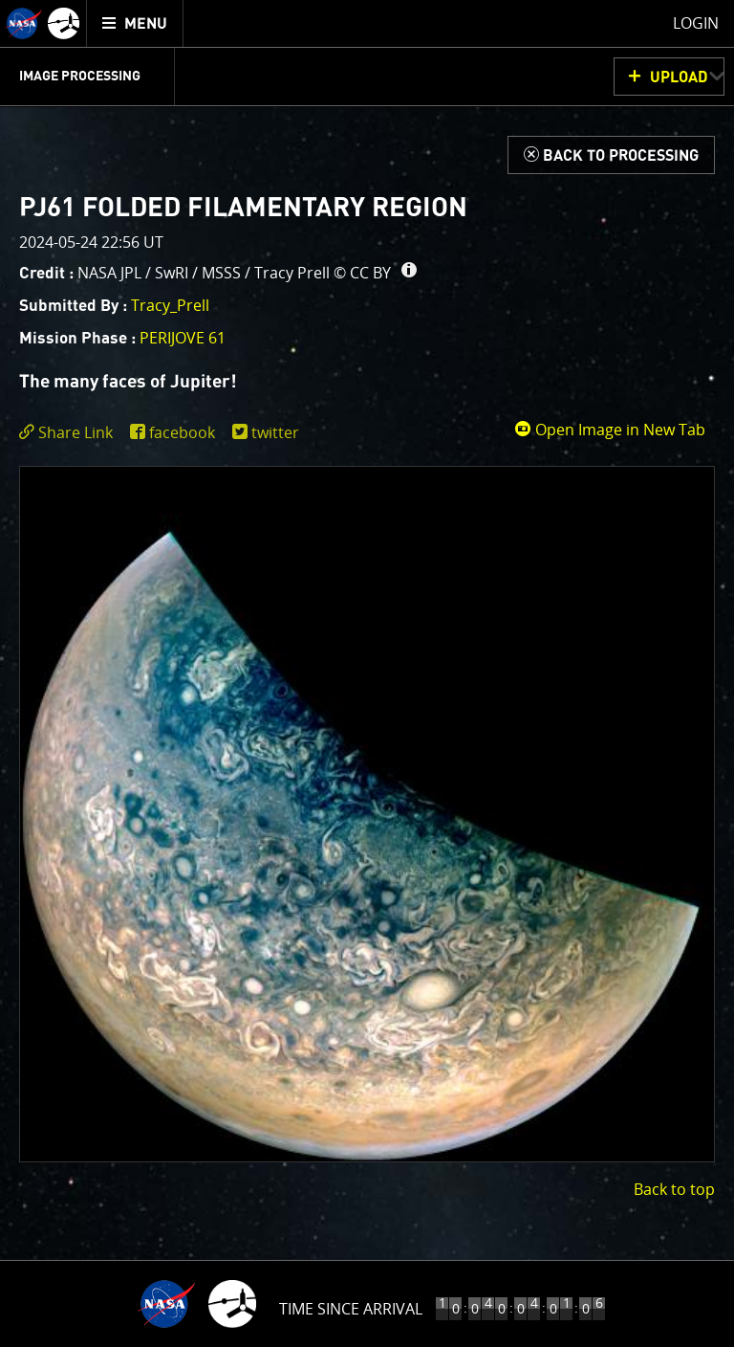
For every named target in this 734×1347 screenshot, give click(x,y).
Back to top (674, 1189)
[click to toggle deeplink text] (69, 433)
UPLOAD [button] (679, 77)
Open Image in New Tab (609, 429)
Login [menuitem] (696, 22)
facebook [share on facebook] (182, 432)
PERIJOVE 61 (183, 337)
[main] (367, 673)
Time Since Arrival (350, 1308)
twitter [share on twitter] (275, 432)
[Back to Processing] (611, 155)
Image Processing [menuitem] (79, 76)
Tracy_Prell (170, 305)
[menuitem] (135, 23)
